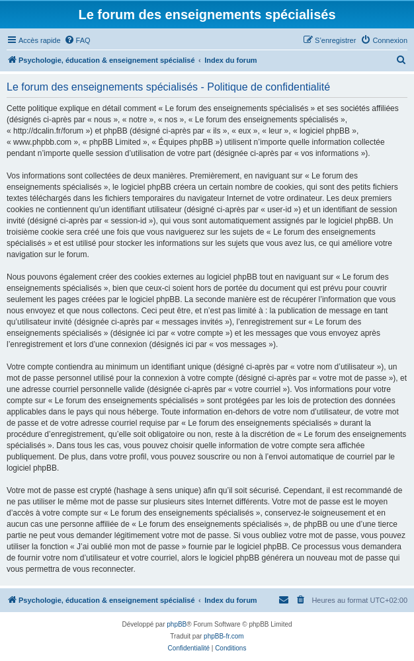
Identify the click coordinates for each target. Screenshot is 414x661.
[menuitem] (77, 40)
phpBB (176, 624)
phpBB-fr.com (224, 636)
